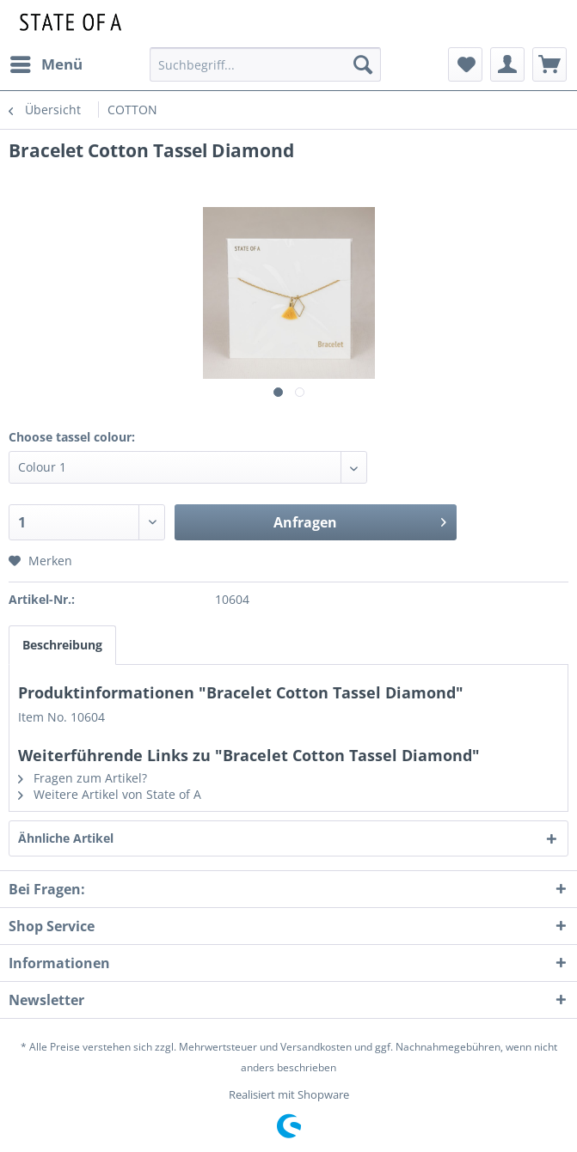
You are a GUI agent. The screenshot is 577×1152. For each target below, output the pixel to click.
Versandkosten (316, 1046)
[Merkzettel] (465, 64)
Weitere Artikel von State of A (109, 794)
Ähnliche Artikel (66, 838)
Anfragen (359, 520)
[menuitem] (45, 64)
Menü (46, 62)
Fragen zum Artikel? (82, 778)
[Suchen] (363, 64)
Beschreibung (62, 645)
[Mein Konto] (507, 64)
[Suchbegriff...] (265, 64)
